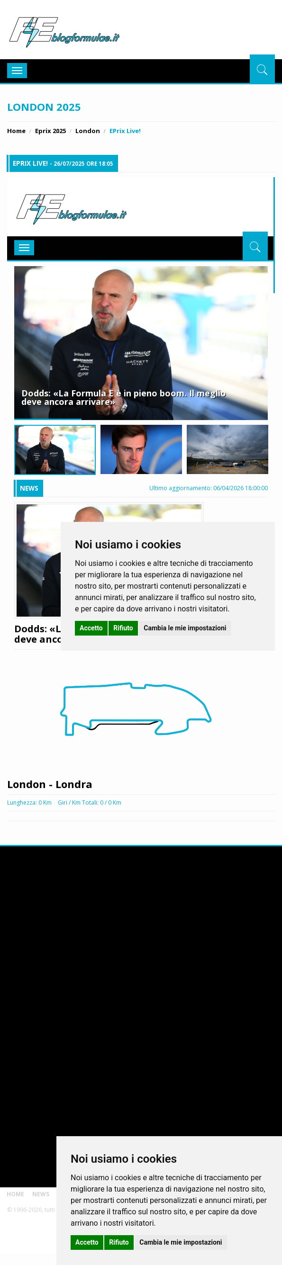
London (87, 130)
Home (16, 130)
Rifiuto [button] (119, 1242)
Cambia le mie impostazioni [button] (180, 1242)
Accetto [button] (87, 1242)
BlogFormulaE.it (64, 30)
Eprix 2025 (50, 130)
